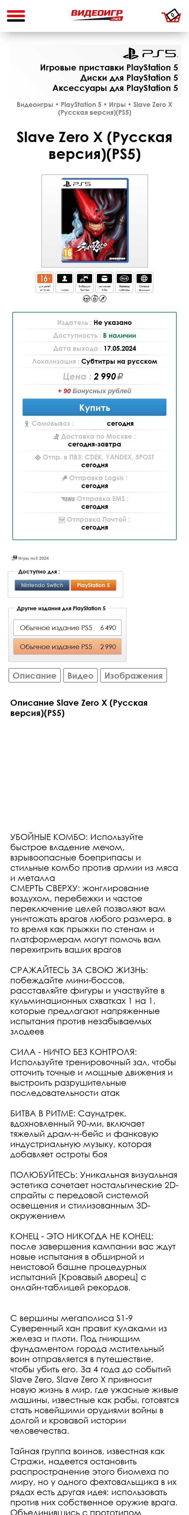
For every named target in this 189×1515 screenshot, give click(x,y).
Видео (80, 675)
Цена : (78, 376)
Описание (35, 675)
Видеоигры (35, 104)
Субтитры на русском (119, 361)
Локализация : (56, 361)
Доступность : (78, 335)
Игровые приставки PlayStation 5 (109, 67)
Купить (94, 407)
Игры (117, 104)
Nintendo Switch (42, 585)
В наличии (119, 335)
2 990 (105, 376)
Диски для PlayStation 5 (129, 77)
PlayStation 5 (150, 54)
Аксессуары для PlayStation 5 (115, 87)
